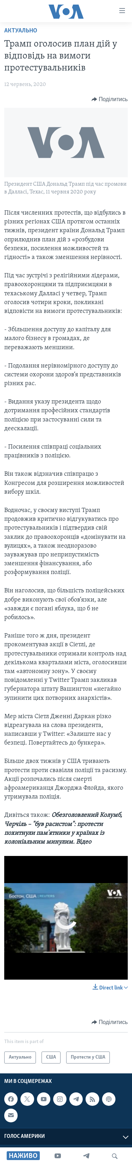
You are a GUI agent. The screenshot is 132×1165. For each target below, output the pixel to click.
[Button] (110, 99)
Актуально (20, 30)
